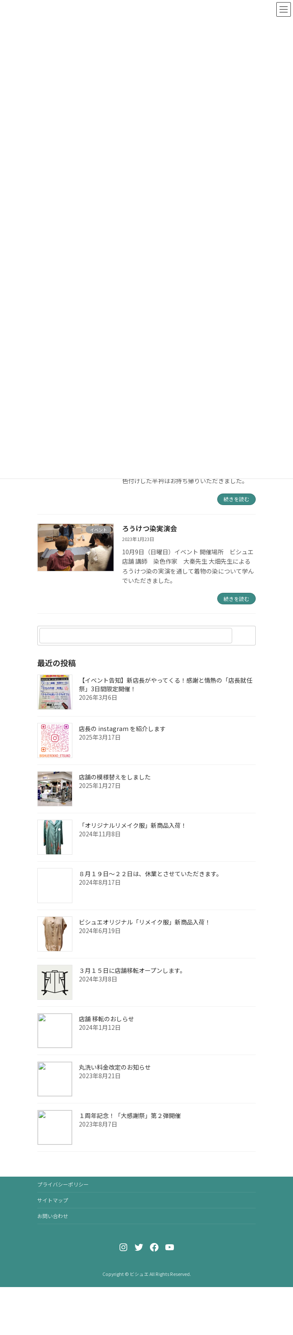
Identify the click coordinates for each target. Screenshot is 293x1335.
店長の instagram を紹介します (122, 728)
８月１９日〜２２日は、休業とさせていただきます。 (150, 873)
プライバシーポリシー (63, 1184)
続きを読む (236, 498)
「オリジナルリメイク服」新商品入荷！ (133, 825)
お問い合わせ (52, 1215)
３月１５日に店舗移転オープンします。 (132, 970)
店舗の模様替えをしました (115, 777)
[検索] (245, 635)
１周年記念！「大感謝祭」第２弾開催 (130, 1115)
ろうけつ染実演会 (149, 528)
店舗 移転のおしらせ (106, 1018)
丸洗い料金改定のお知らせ (115, 1067)
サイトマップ (52, 1200)
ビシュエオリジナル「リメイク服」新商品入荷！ (145, 922)
